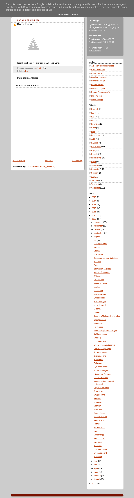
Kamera (94, 143)
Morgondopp (99, 435)
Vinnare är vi (99, 420)
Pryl (93, 150)
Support (94, 173)
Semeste (95, 165)
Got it (75, 14)
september (99, 233)
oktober (97, 229)
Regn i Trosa (99, 413)
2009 (94, 219)
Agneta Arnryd (95, 39)
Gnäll (93, 128)
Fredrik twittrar (97, 85)
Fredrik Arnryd (95, 42)
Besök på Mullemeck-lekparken (107, 316)
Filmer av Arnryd (98, 81)
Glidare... (97, 309)
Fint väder (98, 424)
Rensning (98, 457)
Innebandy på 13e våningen (105, 330)
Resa (93, 162)
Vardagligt (95, 188)
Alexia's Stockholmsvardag (102, 66)
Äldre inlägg (77, 161)
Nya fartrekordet (100, 367)
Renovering (96, 158)
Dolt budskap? (100, 341)
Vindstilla (97, 398)
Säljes (93, 177)
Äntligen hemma (100, 352)
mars (96, 472)
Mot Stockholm (100, 294)
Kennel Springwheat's (100, 92)
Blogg (93, 113)
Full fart (97, 312)
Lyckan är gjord (100, 453)
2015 (94, 197)
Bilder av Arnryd (98, 69)
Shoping (97, 338)
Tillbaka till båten (101, 378)
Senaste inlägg (19, 161)
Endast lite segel (101, 370)
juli (95, 240)
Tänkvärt (95, 184)
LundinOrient (96, 96)
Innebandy (95, 135)
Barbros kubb (99, 427)
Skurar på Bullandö (102, 272)
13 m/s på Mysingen (102, 349)
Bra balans (98, 360)
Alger (96, 431)
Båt (26, 71)
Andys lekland (100, 305)
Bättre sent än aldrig (102, 269)
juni (96, 461)
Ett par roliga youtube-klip (104, 345)
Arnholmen (98, 402)
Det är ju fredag (100, 244)
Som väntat (98, 291)
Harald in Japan (98, 88)
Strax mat (98, 409)
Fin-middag (98, 327)
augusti (97, 237)
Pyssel (94, 154)
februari (97, 476)
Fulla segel (98, 363)
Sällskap (97, 276)
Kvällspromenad (100, 334)
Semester (95, 169)
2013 (94, 204)
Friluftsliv (95, 124)
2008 (94, 484)
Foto (93, 120)
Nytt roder (98, 442)
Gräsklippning (99, 298)
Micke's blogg (97, 100)
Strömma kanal (100, 356)
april (96, 468)
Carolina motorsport (99, 77)
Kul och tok (96, 147)
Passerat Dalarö (100, 283)
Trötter (96, 265)
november (98, 226)
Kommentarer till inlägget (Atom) (41, 166)
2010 (94, 215)
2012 (94, 208)
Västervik (98, 446)
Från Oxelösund (100, 417)
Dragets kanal (99, 391)
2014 (94, 201)
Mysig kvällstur (100, 320)
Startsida (49, 161)
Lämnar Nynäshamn (102, 374)
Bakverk (94, 109)
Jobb (93, 139)
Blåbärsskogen (100, 301)
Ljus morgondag (100, 449)
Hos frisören (99, 254)
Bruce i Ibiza (96, 73)
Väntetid (97, 262)
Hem (93, 132)
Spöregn (97, 406)
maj (96, 465)
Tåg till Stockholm (101, 388)
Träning (94, 180)
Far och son (24, 24)
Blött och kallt (99, 438)
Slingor (97, 251)
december (98, 222)
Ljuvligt (97, 287)
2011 (94, 212)
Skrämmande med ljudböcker (106, 258)
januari (97, 479)
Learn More (63, 14)
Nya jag (97, 247)
